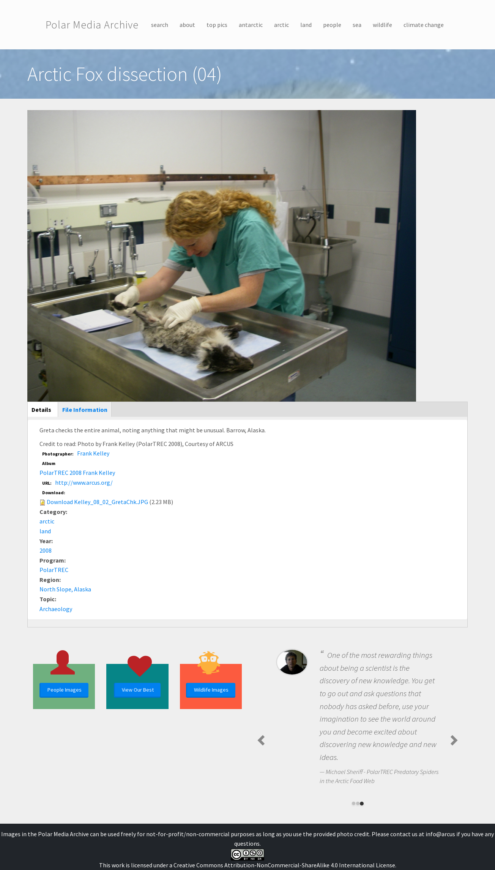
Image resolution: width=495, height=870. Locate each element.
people (332, 24)
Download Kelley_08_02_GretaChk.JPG (97, 502)
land (306, 24)
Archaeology (55, 609)
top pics (217, 24)
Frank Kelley (93, 453)
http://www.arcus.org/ (84, 482)
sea (357, 24)
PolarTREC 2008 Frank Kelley (77, 472)
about (187, 24)
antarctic (251, 24)
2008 (45, 550)
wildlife (382, 24)
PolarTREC (53, 570)
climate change (424, 24)
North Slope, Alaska (65, 589)
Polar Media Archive (92, 25)
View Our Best (138, 689)
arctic (281, 24)
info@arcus (440, 834)
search (159, 24)
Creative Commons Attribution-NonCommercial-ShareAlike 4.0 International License (284, 865)
